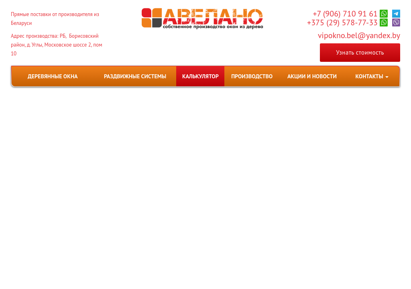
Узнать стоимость (360, 52)
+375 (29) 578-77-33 (342, 22)
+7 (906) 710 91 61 (345, 13)
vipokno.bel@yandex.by (359, 35)
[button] (372, 76)
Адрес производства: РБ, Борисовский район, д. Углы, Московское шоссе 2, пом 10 (56, 45)
